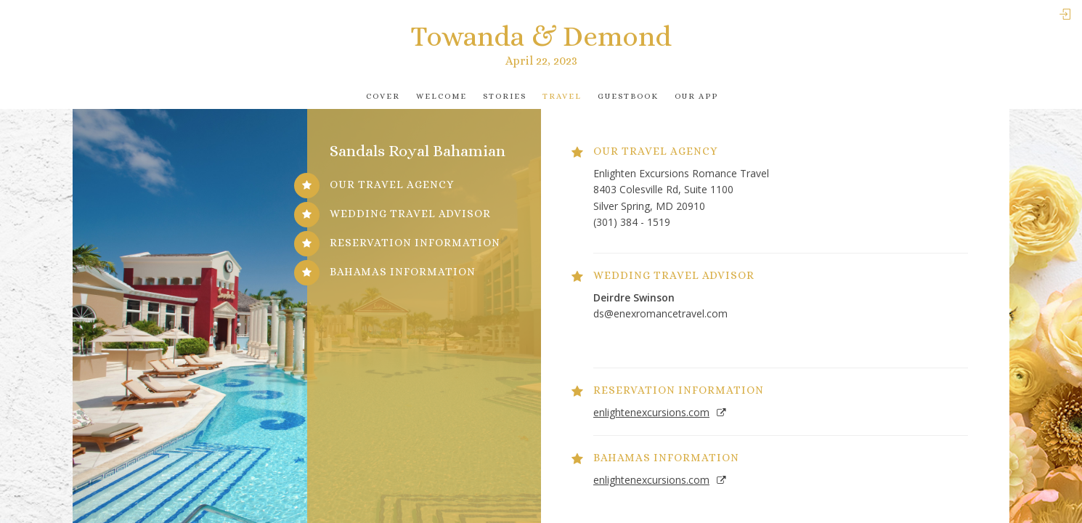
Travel (562, 96)
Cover (383, 96)
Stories (504, 96)
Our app (696, 96)
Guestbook (628, 96)
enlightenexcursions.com (651, 412)
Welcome (441, 96)
